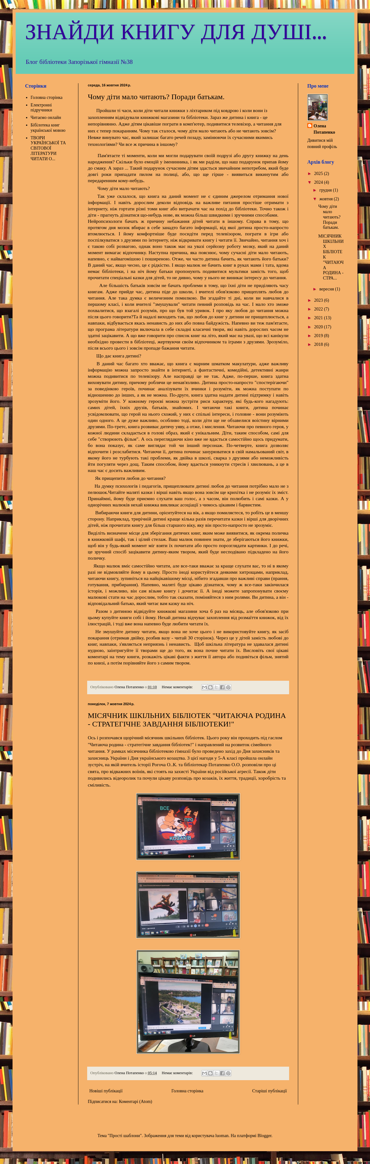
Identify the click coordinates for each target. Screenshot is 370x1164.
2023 (319, 300)
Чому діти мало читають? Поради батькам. (156, 97)
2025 (319, 173)
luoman (222, 1135)
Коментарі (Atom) (135, 1101)
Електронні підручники (41, 108)
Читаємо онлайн (46, 117)
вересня (327, 289)
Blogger (264, 1135)
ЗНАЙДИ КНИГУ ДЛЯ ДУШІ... (176, 32)
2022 (319, 309)
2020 (319, 327)
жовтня (326, 199)
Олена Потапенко (324, 129)
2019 (319, 335)
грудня (326, 190)
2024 (319, 182)
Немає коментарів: (178, 687)
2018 (319, 344)
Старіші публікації (269, 1091)
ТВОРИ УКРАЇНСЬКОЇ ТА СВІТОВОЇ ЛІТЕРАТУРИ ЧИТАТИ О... (48, 148)
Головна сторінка (188, 1091)
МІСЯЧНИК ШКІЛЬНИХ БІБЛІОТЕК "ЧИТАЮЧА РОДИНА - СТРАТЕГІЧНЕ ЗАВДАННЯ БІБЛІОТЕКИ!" (187, 719)
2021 (319, 317)
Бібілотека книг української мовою (48, 128)
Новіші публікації (106, 1091)
